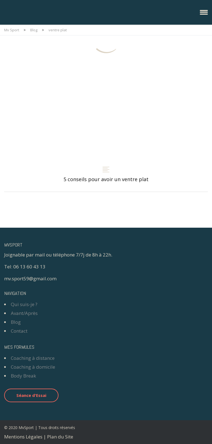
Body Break (23, 376)
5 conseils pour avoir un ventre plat (106, 128)
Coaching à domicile (33, 367)
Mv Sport (11, 29)
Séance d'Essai (31, 395)
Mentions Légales (23, 436)
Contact (19, 331)
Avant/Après (24, 313)
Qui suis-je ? (24, 304)
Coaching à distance (33, 358)
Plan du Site (60, 436)
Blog (16, 322)
